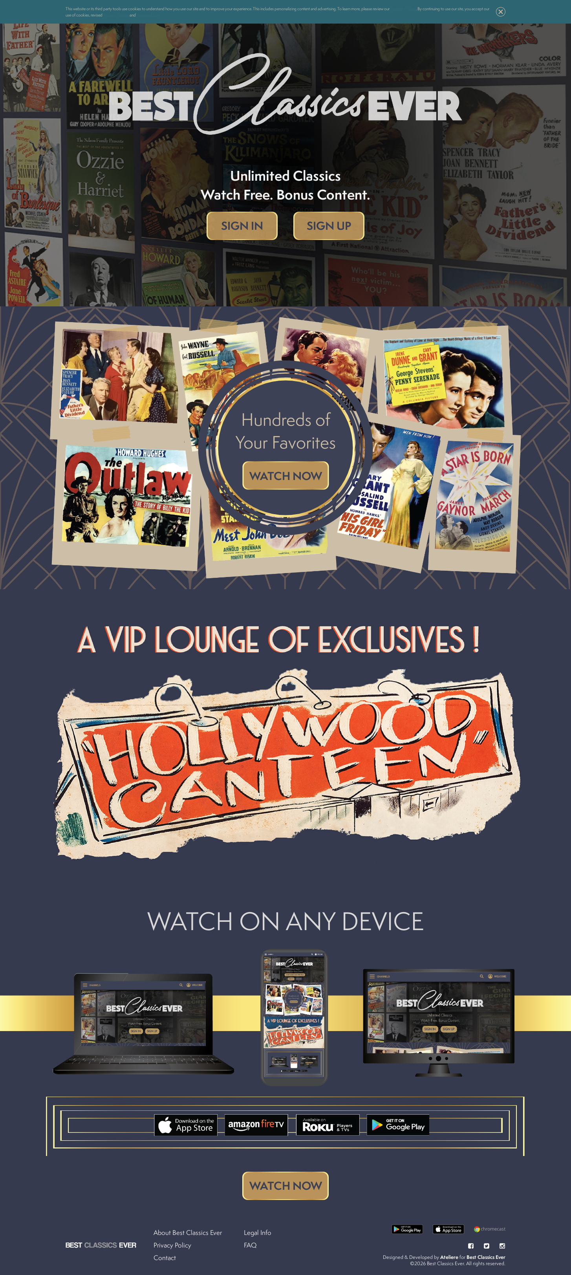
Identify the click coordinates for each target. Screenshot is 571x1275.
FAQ (250, 1245)
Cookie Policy (403, 8)
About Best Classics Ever (188, 1232)
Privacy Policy (116, 15)
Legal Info (257, 1232)
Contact (165, 1257)
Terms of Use (148, 15)
